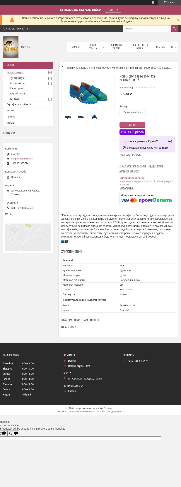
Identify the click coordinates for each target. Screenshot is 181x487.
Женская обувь (100, 67)
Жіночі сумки (16, 88)
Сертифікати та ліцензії (19, 104)
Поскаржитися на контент (81, 411)
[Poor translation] (13, 433)
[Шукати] (174, 28)
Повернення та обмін (140, 47)
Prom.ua (108, 408)
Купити (132, 125)
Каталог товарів (93, 47)
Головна (75, 46)
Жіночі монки (120, 67)
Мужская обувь (17, 78)
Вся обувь (14, 98)
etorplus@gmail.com (22, 158)
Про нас (160, 46)
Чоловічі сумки (17, 93)
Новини (11, 110)
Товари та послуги (77, 67)
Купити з (132, 132)
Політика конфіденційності (109, 411)
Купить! (113, 9)
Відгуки (10, 123)
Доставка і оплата (116, 47)
